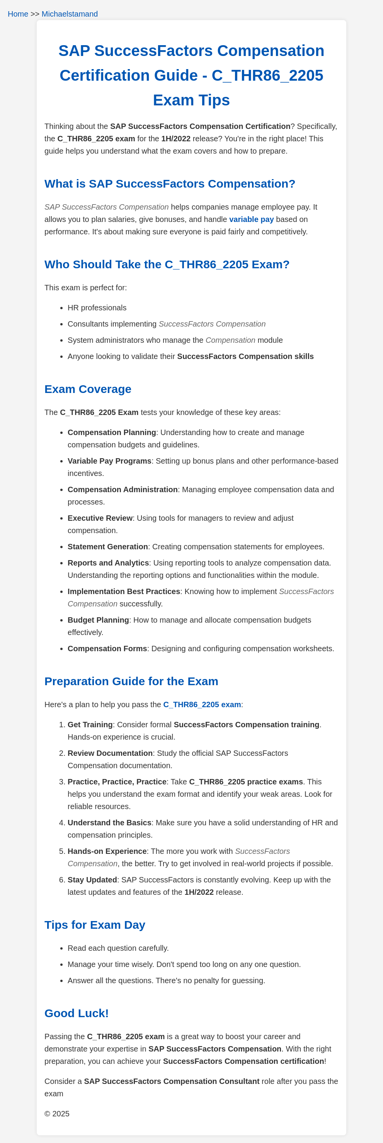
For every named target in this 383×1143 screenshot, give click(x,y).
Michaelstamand (70, 14)
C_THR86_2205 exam (202, 704)
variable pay (251, 219)
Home (18, 14)
